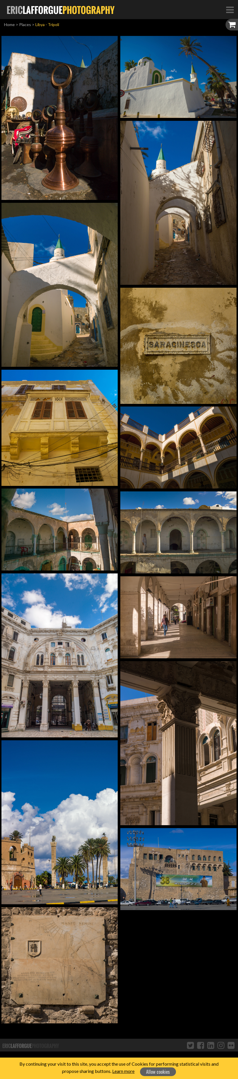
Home (9, 24)
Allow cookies (158, 1071)
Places (25, 24)
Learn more (123, 1071)
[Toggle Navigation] (230, 9)
